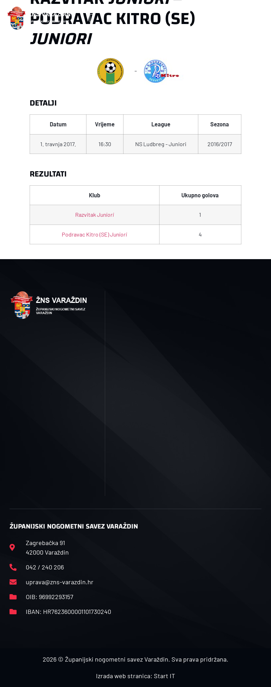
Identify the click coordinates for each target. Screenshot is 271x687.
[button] (91, 18)
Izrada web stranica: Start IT (135, 676)
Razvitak (94, 214)
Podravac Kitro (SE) (94, 234)
